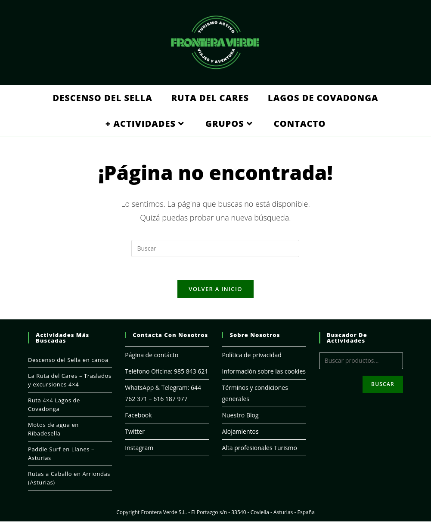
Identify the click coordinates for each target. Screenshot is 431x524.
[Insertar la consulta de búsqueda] (215, 248)
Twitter (135, 434)
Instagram (139, 450)
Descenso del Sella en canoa (68, 362)
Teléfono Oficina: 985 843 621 (166, 374)
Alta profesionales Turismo (259, 450)
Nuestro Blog (240, 418)
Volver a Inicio (215, 291)
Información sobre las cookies (263, 374)
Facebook (138, 418)
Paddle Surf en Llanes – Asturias (61, 456)
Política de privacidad (251, 357)
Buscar (382, 386)
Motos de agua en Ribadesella (53, 431)
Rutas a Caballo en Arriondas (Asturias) (69, 480)
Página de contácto (151, 357)
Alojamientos (240, 434)
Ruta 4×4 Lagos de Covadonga (54, 407)
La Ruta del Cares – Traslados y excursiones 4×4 (70, 382)
